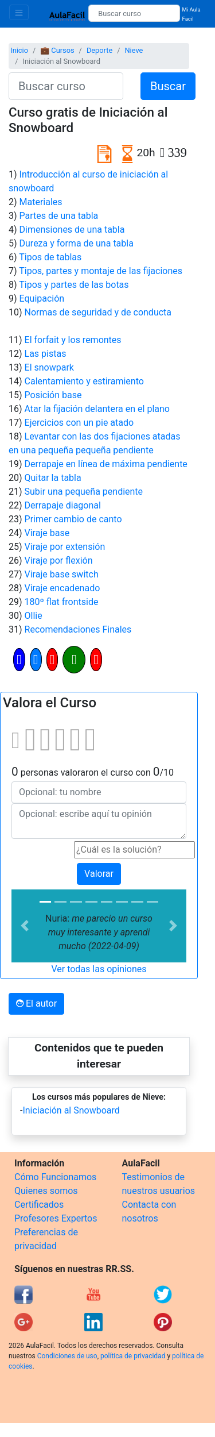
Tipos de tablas (50, 257)
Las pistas (46, 353)
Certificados (39, 1204)
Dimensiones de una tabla (72, 229)
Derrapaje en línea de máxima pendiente (106, 464)
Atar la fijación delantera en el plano (97, 408)
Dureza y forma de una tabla (76, 243)
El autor (36, 1003)
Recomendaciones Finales (78, 629)
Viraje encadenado (62, 588)
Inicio (19, 50)
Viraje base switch (62, 574)
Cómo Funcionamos (55, 1177)
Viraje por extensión (65, 546)
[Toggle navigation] (19, 12)
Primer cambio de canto (73, 519)
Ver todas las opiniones (98, 969)
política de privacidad (132, 1356)
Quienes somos (46, 1190)
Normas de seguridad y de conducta (98, 312)
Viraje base (47, 532)
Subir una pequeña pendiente (84, 491)
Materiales (40, 202)
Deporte (99, 50)
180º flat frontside (62, 601)
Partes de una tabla (59, 215)
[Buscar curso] (133, 13)
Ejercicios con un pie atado (79, 422)
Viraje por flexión (59, 560)
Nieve (133, 50)
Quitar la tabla (53, 477)
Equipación (42, 298)
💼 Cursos (57, 50)
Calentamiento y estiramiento (84, 381)
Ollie (33, 615)
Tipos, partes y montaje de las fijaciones (100, 270)
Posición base (53, 395)
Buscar (168, 86)
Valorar (99, 873)
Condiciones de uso (67, 1356)
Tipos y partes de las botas (73, 284)
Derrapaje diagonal (63, 505)
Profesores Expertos (55, 1218)
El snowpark (49, 367)
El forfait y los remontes (73, 339)
